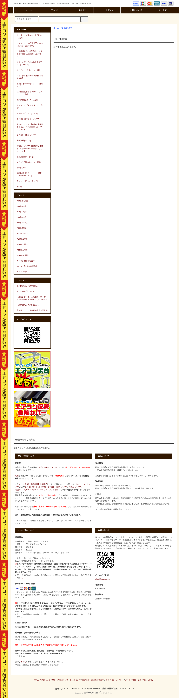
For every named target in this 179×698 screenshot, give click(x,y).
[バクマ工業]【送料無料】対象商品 (33, 484)
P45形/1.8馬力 (22, 206)
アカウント (53, 10)
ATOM (150, 680)
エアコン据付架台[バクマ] (35, 487)
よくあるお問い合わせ (26, 291)
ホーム (27, 10)
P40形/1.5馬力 (22, 201)
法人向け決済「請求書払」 (27, 286)
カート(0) (160, 10)
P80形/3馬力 (22, 228)
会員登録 (80, 10)
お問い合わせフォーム (48, 467)
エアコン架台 (22, 272)
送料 (17, 476)
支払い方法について (42, 680)
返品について (75, 680)
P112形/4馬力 (22, 234)
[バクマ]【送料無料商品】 (27, 266)
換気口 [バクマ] (75, 487)
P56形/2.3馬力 (22, 217)
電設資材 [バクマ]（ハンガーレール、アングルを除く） (37, 490)
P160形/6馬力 (22, 244)
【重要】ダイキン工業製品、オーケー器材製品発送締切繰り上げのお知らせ (32, 298)
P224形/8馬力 (22, 250)
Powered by (93, 693)
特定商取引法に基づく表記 (93, 680)
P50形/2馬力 (22, 212)
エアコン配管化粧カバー (27, 261)
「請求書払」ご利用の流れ (27, 305)
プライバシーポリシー (114, 680)
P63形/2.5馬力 (22, 223)
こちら (23, 662)
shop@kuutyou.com (103, 579)
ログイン (107, 10)
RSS (145, 680)
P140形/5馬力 (66, 28)
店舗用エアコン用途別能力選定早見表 (32, 310)
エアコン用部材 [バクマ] (57, 487)
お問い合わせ (134, 10)
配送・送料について (60, 680)
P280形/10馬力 (23, 255)
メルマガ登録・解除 (133, 680)
